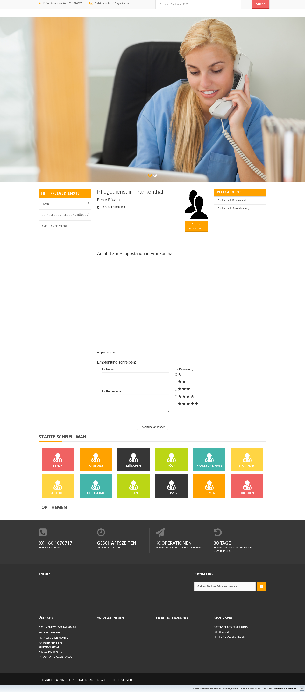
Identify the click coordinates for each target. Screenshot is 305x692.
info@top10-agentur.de (55, 663)
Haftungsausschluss (229, 643)
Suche (259, 4)
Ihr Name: (108, 369)
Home (45, 204)
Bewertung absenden (152, 426)
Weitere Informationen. (285, 688)
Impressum (221, 638)
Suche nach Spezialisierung (234, 208)
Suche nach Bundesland (232, 200)
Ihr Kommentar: (112, 391)
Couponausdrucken (196, 226)
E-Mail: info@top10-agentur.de (109, 3)
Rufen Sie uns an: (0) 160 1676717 (60, 3)
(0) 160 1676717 (55, 549)
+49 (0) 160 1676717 (50, 658)
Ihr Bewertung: (184, 369)
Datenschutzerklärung (231, 633)
